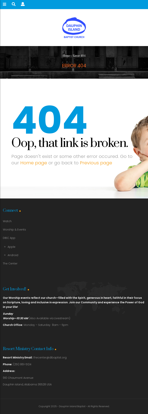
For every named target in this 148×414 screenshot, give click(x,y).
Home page (33, 163)
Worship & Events (14, 229)
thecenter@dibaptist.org (50, 357)
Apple (11, 247)
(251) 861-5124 (17, 364)
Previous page (96, 163)
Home (67, 56)
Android (13, 255)
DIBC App (9, 238)
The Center (10, 263)
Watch (7, 221)
